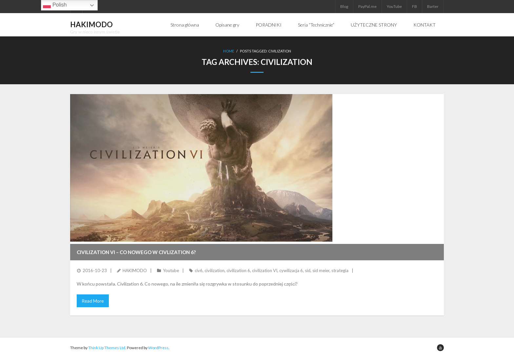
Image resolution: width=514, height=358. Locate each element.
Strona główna (184, 25)
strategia (339, 270)
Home (228, 51)
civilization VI (264, 270)
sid (307, 270)
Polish (55, 5)
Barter (433, 6)
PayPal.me (367, 6)
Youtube (171, 270)
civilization (215, 270)
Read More (93, 301)
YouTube (394, 6)
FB (414, 6)
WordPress (158, 347)
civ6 (199, 270)
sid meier (320, 270)
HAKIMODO (135, 270)
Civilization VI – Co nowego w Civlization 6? (136, 252)
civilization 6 (238, 270)
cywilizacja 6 (291, 270)
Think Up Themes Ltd (106, 347)
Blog (344, 6)
